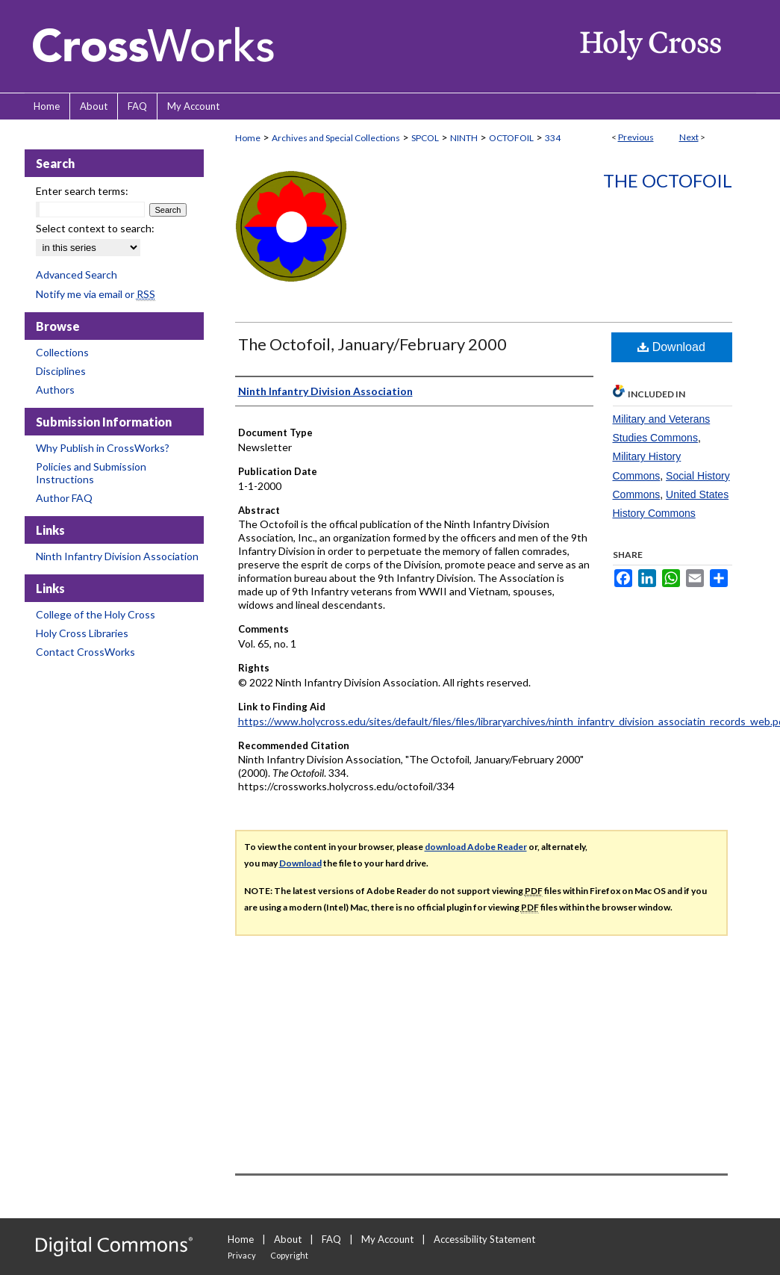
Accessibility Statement (484, 1239)
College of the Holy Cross (95, 614)
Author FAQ (64, 497)
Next (689, 137)
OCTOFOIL (511, 137)
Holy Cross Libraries (82, 633)
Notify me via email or (95, 294)
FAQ (331, 1239)
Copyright (289, 1255)
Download (671, 347)
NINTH (464, 137)
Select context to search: (95, 228)
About (288, 1239)
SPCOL (425, 137)
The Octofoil (667, 180)
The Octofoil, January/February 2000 (372, 344)
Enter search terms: (82, 190)
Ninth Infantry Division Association (117, 556)
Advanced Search (76, 274)
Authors (55, 389)
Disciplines (61, 370)
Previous (636, 137)
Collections (62, 352)
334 (553, 137)
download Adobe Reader (476, 846)
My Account (387, 1239)
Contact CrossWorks (85, 651)
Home (247, 137)
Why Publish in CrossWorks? (102, 447)
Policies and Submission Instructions (91, 473)
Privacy (242, 1255)
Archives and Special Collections (336, 137)
